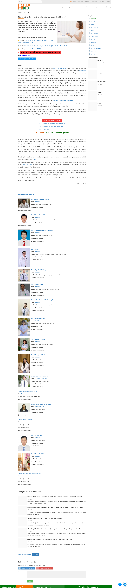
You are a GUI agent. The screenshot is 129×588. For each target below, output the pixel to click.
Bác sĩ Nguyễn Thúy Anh (38, 339)
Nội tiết (91, 45)
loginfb (26, 568)
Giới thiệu (87, 1)
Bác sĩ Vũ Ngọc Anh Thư (37, 354)
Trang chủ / (21, 12)
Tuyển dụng (107, 7)
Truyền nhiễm (93, 36)
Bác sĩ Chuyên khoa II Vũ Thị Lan (28, 391)
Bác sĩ (77, 7)
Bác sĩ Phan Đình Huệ (37, 284)
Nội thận (91, 39)
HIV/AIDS (100, 60)
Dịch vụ (100, 7)
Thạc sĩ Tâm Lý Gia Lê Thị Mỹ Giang (41, 404)
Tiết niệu (91, 21)
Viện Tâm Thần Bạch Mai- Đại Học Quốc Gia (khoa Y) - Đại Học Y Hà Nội (46, 46)
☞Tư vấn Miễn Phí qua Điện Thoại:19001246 (52, 123)
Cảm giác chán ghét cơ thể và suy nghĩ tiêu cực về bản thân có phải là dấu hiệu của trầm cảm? (55, 507)
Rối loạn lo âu (101, 81)
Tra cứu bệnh (84, 7)
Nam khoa (92, 42)
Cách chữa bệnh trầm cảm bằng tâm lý (63, 100)
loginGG (44, 568)
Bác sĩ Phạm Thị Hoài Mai (38, 318)
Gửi (30, 581)
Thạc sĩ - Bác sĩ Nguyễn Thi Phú (40, 199)
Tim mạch (92, 54)
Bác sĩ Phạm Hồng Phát (25, 419)
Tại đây (35, 159)
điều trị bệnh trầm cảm (59, 68)
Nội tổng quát (93, 27)
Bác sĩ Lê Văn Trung (36, 435)
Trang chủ (62, 7)
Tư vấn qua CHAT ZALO (27, 59)
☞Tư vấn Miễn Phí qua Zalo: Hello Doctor (52, 126)
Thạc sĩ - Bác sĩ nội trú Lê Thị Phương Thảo (43, 300)
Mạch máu (92, 51)
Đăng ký (108, 1)
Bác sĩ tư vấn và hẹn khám (52, 120)
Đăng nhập (101, 1)
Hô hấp (91, 24)
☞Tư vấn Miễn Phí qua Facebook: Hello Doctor (52, 130)
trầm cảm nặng (27, 164)
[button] (119, 585)
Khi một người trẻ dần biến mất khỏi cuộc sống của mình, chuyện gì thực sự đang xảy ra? (53, 529)
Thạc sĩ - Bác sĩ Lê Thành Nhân (39, 376)
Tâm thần (37, 201)
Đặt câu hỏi (94, 1)
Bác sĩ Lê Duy (35, 249)
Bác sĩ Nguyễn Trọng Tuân (38, 215)
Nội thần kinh (38, 378)
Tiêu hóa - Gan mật (94, 48)
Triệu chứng (93, 7)
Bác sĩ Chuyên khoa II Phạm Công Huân (42, 230)
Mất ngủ (99, 103)
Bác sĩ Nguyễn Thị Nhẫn (37, 453)
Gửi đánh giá (35, 554)
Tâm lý (42, 406)
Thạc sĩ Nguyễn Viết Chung (38, 270)
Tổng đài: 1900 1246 (76, 1)
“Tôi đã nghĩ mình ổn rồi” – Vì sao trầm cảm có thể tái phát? (45, 518)
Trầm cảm (26, 12)
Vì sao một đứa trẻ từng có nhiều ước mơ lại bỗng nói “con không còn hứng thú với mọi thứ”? (54, 496)
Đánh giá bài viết (25, 554)
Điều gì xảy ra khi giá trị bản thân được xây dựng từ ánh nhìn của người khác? (50, 539)
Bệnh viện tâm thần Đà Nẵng (34, 49)
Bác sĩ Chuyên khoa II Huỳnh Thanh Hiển (30, 473)
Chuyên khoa (70, 7)
